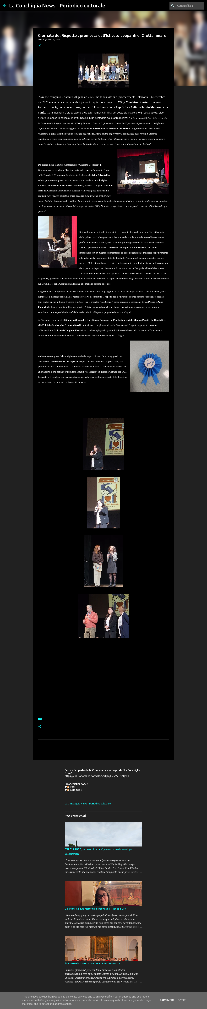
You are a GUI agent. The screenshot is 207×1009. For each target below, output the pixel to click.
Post (71, 786)
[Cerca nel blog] (187, 6)
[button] (40, 46)
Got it (181, 1000)
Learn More (166, 1000)
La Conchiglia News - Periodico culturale (57, 5)
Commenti (74, 789)
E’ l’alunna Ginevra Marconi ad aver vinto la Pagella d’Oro (95, 908)
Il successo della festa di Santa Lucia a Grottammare (92, 963)
